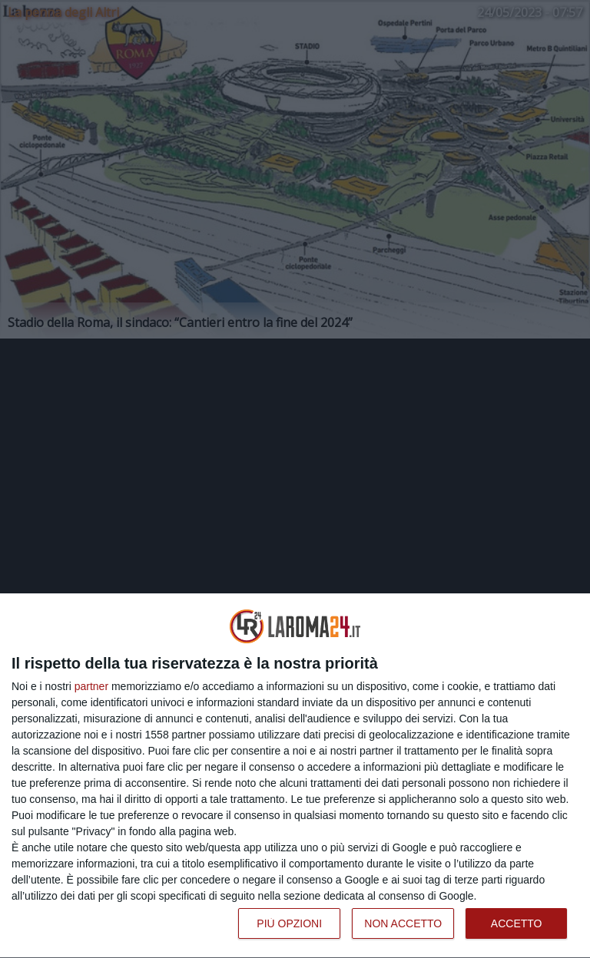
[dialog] (295, 776)
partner (91, 686)
